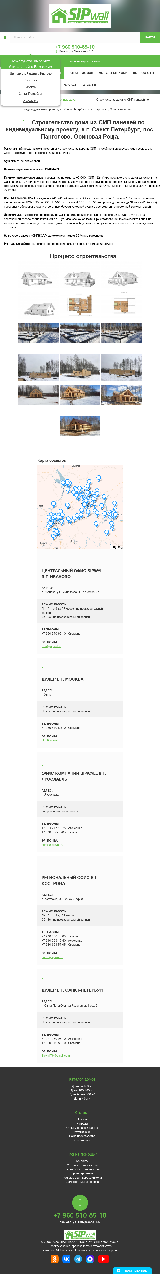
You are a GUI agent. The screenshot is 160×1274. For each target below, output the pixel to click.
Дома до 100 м (82, 1086)
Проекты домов (79, 73)
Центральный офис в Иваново (30, 73)
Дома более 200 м (82, 1094)
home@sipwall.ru (52, 844)
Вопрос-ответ (145, 73)
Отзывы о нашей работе (82, 1127)
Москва (30, 87)
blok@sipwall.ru (51, 740)
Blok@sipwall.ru (51, 646)
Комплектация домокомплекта (82, 1177)
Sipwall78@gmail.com (56, 1055)
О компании (82, 1140)
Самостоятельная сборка (82, 1181)
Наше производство (82, 1136)
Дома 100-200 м (82, 1090)
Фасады (70, 84)
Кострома (30, 80)
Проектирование (82, 1173)
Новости (82, 1119)
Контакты (82, 1161)
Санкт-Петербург (30, 93)
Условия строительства (54, 61)
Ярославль (30, 100)
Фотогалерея (82, 1131)
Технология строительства (82, 1169)
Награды (82, 1123)
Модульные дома (113, 73)
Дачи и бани (82, 1098)
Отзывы (89, 84)
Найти (150, 37)
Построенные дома (63, 99)
